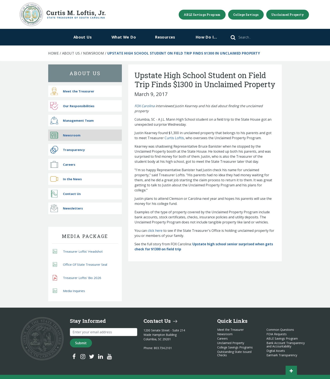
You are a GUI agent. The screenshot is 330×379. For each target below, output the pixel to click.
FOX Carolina (144, 106)
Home (53, 53)
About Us (82, 37)
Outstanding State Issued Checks (234, 353)
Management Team (72, 120)
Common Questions (280, 329)
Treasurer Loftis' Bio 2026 (77, 277)
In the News (66, 179)
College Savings (246, 15)
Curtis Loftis (174, 138)
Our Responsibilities (72, 106)
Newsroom (93, 53)
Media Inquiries (69, 291)
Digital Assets (275, 350)
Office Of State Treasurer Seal (80, 264)
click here (155, 230)
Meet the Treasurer (72, 91)
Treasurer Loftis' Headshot (78, 251)
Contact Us (65, 194)
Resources (165, 37)
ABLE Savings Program (202, 15)
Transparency (67, 150)
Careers (62, 164)
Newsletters (66, 208)
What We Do (124, 37)
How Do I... (206, 37)
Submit (81, 343)
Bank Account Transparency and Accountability (285, 344)
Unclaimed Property (287, 15)
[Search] (250, 37)
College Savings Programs (235, 347)
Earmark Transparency (281, 355)
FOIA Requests (276, 334)
